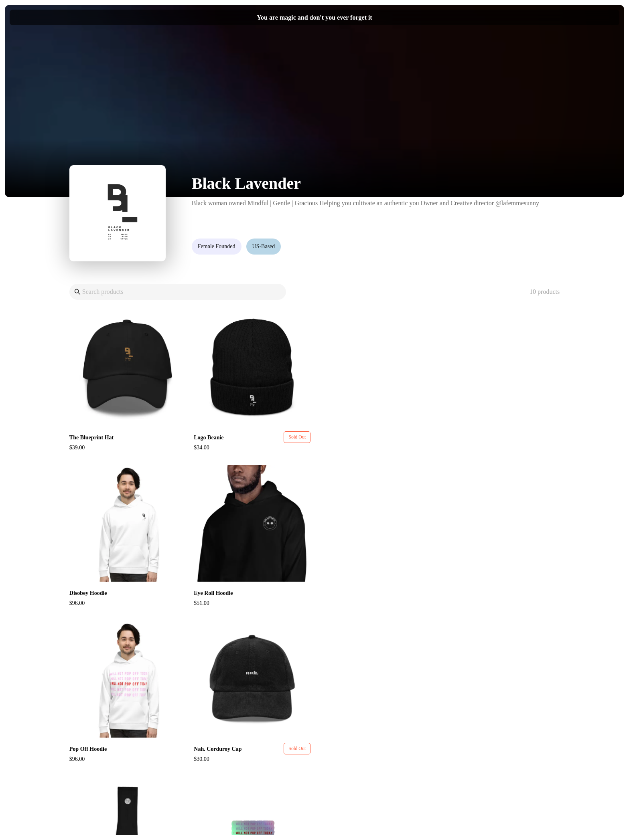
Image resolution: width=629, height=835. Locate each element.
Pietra (329, 811)
